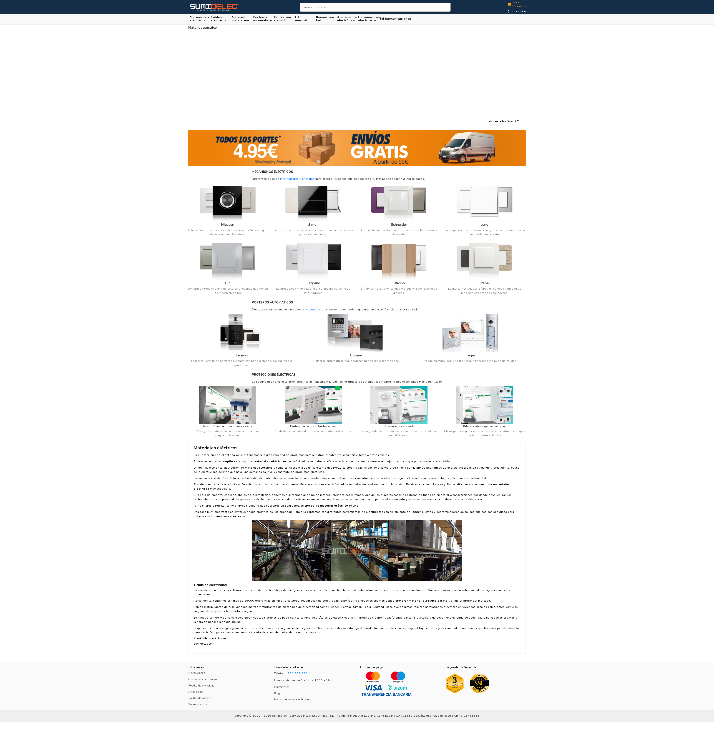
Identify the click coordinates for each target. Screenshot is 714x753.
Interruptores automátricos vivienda (227, 426)
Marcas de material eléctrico (291, 699)
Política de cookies (200, 698)
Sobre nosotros (198, 704)
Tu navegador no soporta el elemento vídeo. (357, 79)
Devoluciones (196, 673)
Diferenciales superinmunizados (484, 426)
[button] (241, 18)
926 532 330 (297, 673)
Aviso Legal (195, 692)
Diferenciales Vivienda (399, 426)
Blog (277, 693)
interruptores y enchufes (297, 179)
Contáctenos (282, 687)
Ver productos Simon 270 (504, 121)
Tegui (470, 355)
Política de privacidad (201, 686)
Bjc (227, 283)
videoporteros (315, 310)
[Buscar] (375, 7)
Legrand (313, 283)
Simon (313, 224)
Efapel (484, 283)
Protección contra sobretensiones (313, 426)
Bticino (399, 283)
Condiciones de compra (202, 679)
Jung (484, 224)
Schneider (399, 224)
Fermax (242, 355)
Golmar (356, 355)
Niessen (227, 224)
